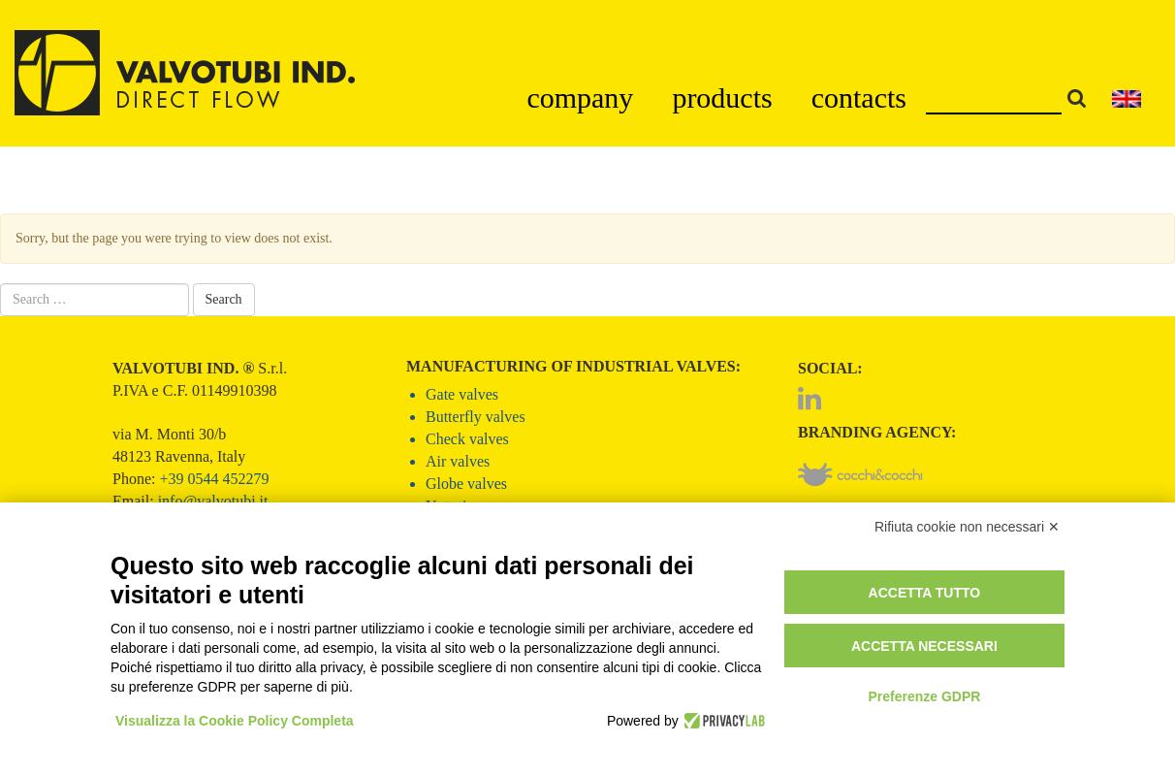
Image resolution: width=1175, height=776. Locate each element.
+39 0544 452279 (214, 478)
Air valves (458, 461)
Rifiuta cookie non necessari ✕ (967, 526)
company (579, 97)
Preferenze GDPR (924, 696)
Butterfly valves (475, 416)
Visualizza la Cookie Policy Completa (234, 720)
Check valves (467, 439)
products (722, 97)
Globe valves (466, 483)
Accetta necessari (924, 646)
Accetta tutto (925, 592)
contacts (858, 97)
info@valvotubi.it (213, 501)
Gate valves (462, 394)
